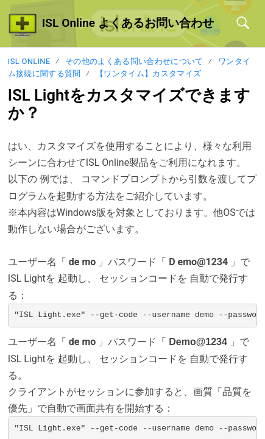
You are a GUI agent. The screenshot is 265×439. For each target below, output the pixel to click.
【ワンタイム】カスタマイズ (148, 73)
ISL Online (29, 61)
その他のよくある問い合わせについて (134, 61)
